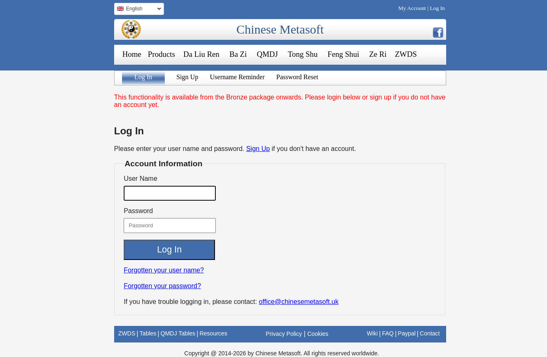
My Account (412, 8)
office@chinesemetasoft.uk (299, 301)
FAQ (387, 333)
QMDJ (267, 54)
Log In (437, 8)
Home (132, 54)
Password (138, 210)
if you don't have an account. (314, 148)
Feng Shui (343, 54)
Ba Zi (238, 54)
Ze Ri (377, 54)
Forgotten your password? (162, 285)
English (137, 10)
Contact (430, 333)
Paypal (407, 333)
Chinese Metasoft (280, 29)
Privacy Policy (284, 333)
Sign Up (187, 76)
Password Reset (297, 76)
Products (161, 54)
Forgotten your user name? (164, 270)
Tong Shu (302, 54)
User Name (140, 178)
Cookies (318, 333)
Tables (147, 333)
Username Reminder (237, 76)
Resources (213, 333)
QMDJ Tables (178, 333)
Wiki (372, 333)
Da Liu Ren (201, 54)
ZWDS (406, 54)
